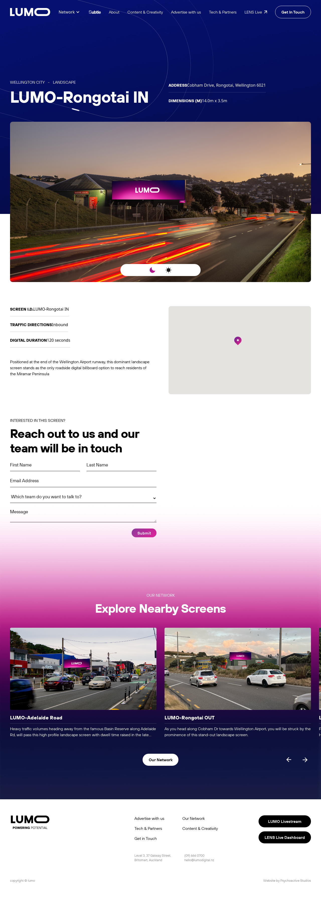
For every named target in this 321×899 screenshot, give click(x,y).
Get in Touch (145, 838)
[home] (30, 12)
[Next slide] (305, 760)
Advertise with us (186, 12)
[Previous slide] (289, 760)
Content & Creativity (145, 12)
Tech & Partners (222, 12)
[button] (69, 12)
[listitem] (83, 683)
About (114, 12)
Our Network (193, 818)
